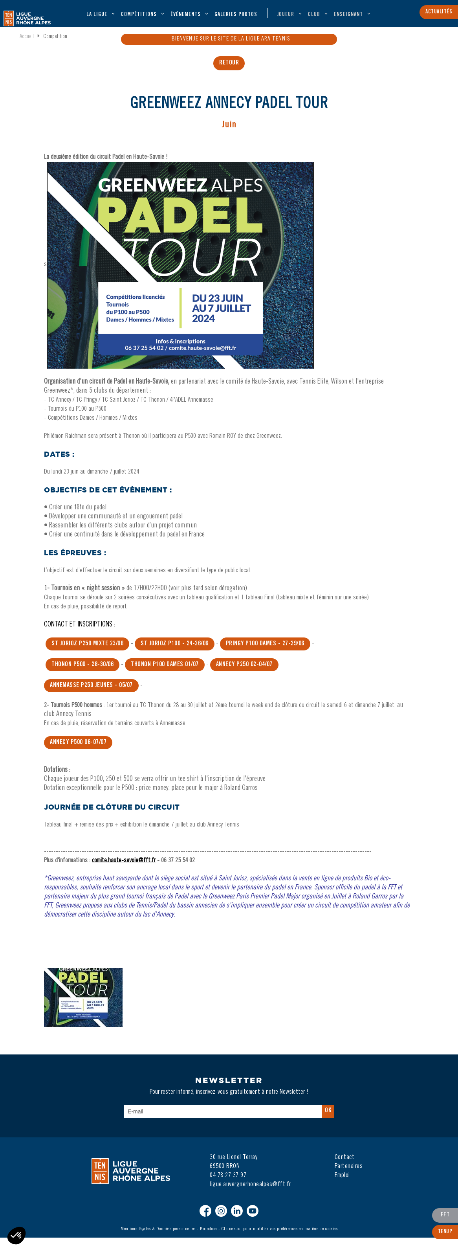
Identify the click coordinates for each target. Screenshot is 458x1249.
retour (229, 77)
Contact (345, 1169)
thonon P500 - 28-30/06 (82, 676)
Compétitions (139, 18)
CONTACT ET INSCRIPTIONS (79, 636)
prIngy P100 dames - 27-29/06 (265, 655)
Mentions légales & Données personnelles (158, 1240)
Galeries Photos (235, 18)
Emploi (342, 1187)
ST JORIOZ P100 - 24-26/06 (175, 655)
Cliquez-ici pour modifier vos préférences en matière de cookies (280, 1240)
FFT (445, 1219)
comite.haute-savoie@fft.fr (124, 872)
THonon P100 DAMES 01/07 (165, 676)
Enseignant (348, 18)
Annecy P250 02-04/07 (244, 676)
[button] (16, 1235)
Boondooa (208, 1240)
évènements (185, 18)
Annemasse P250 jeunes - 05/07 (91, 697)
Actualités (438, 11)
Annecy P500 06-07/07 (78, 754)
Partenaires (349, 1178)
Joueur (285, 18)
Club (314, 18)
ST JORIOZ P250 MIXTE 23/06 (87, 655)
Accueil (27, 49)
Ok (328, 1122)
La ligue (96, 18)
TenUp (445, 1234)
